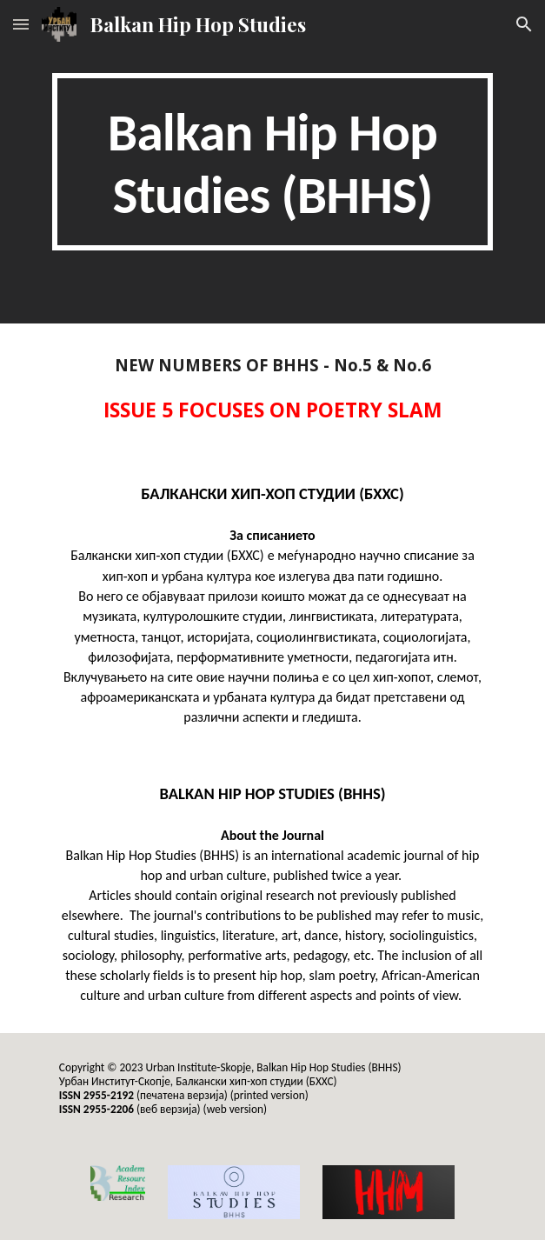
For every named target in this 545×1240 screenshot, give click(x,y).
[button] (21, 24)
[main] (272, 161)
